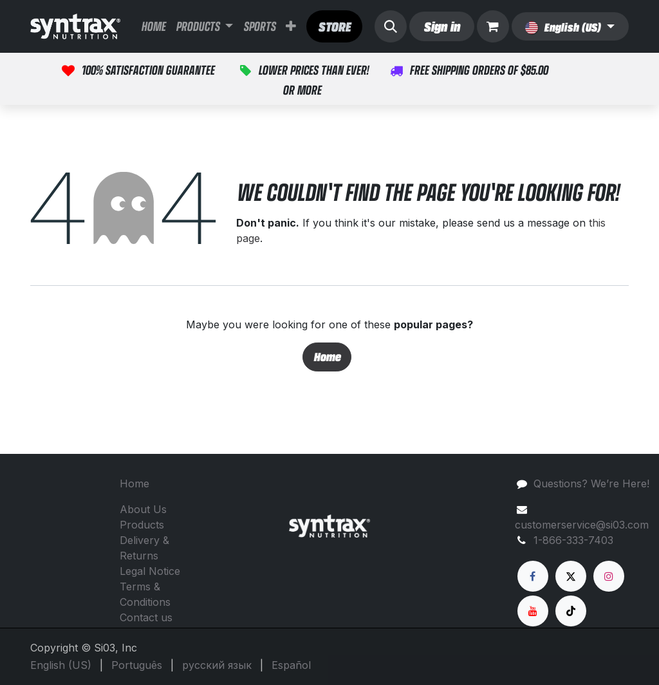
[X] (570, 576)
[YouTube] (532, 611)
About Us (143, 509)
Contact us (146, 617)
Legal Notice (150, 571)
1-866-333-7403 (573, 540)
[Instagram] (608, 576)
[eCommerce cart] (493, 26)
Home (326, 356)
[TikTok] (570, 611)
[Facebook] (532, 576)
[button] (391, 26)
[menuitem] (153, 26)
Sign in (441, 26)
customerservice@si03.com (582, 524)
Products (142, 524)
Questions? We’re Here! (591, 483)
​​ (334, 26)
